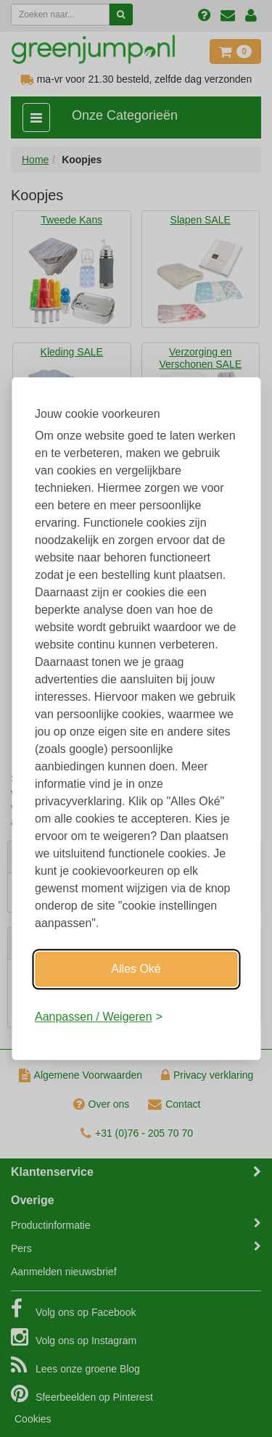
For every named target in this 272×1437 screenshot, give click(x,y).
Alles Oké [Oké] (135, 969)
